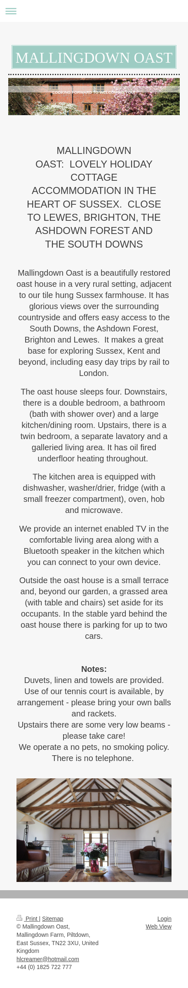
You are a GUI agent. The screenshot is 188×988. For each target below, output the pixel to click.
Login (164, 918)
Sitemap (52, 918)
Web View (159, 926)
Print (27, 918)
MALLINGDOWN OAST (94, 58)
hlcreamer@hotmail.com (47, 959)
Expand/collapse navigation (94, 11)
